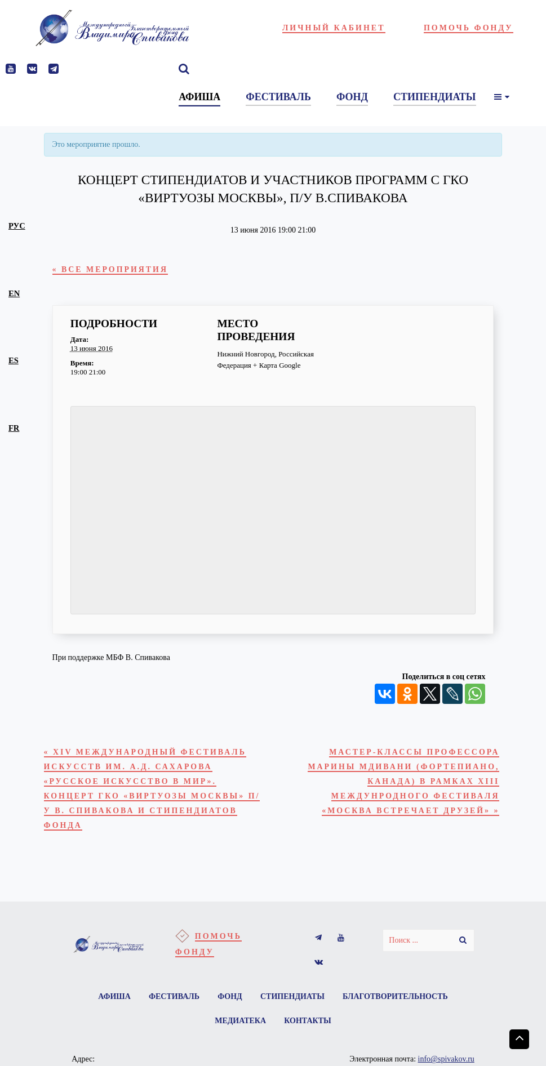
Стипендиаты (293, 1001)
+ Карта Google (276, 366)
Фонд (229, 1001)
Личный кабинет (333, 28)
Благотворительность (397, 1001)
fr (13, 427)
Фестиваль (173, 1001)
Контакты (308, 1026)
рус (16, 225)
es (13, 360)
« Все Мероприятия (112, 269)
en (14, 293)
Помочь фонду (468, 28)
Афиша (113, 1001)
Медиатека (240, 1026)
